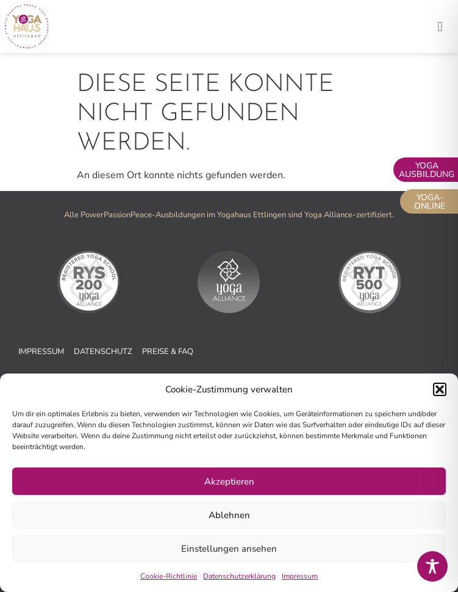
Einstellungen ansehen (229, 549)
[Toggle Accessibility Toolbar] (432, 566)
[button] (440, 389)
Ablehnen (229, 515)
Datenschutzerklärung (239, 576)
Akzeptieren (229, 481)
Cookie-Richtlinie (168, 576)
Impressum (300, 576)
